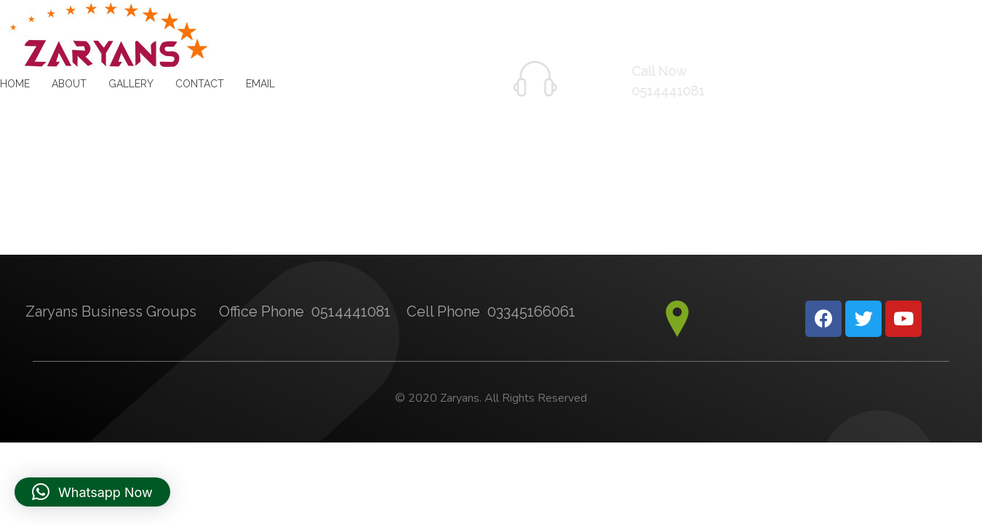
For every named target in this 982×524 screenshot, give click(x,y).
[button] (92, 492)
